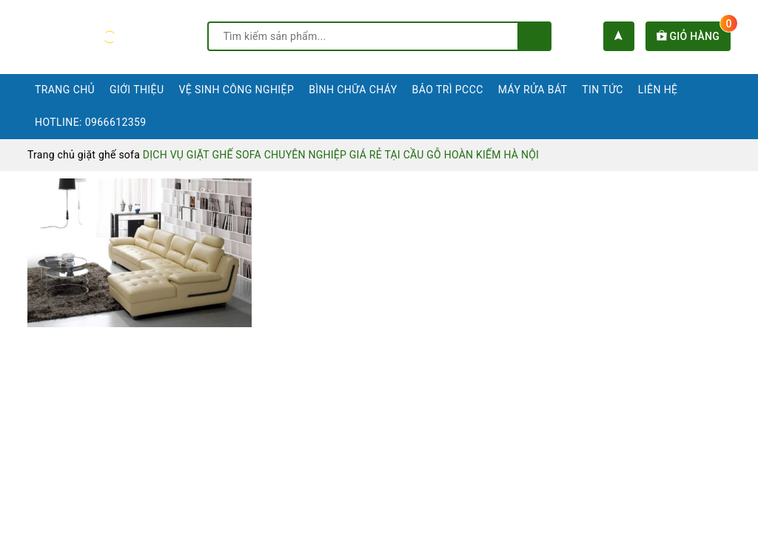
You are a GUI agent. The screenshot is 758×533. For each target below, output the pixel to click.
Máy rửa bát (533, 89)
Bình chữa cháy (353, 89)
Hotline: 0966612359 (91, 122)
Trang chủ (65, 89)
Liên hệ (658, 89)
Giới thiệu (137, 89)
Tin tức (602, 89)
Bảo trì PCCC (447, 89)
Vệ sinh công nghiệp (236, 89)
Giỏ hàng (694, 36)
